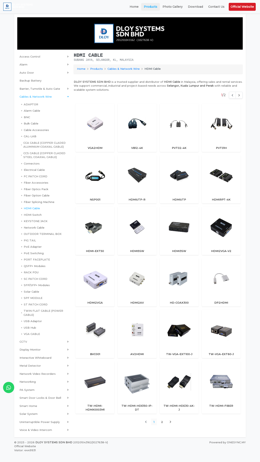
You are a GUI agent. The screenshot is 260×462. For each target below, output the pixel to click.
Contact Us (216, 7)
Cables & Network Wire (123, 68)
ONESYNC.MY (236, 442)
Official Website (242, 7)
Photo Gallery (172, 7)
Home (134, 7)
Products (150, 7)
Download (195, 7)
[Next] (239, 95)
